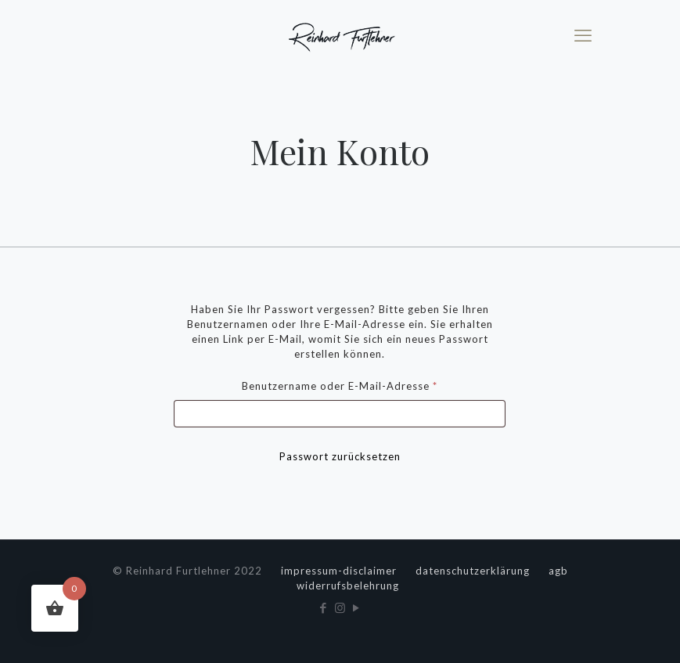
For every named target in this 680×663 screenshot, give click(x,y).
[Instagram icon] (340, 607)
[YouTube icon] (356, 607)
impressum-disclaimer (339, 570)
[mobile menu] (583, 35)
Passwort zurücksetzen (340, 456)
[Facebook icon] (323, 607)
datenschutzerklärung (473, 570)
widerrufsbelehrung (348, 585)
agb (558, 570)
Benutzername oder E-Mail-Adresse (370, 384)
